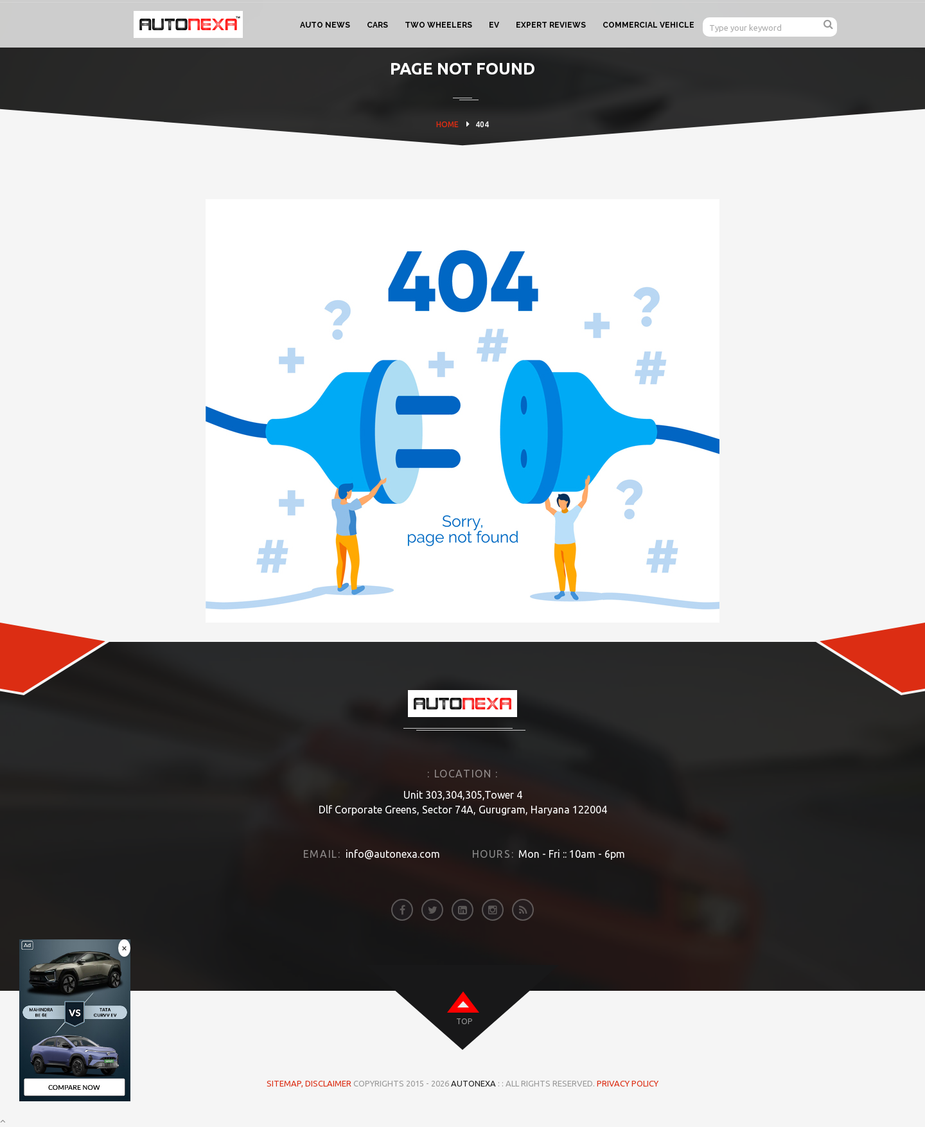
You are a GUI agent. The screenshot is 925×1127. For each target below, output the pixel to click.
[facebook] (402, 910)
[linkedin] (462, 910)
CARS (377, 25)
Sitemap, (286, 1083)
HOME (447, 124)
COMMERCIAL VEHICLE (648, 25)
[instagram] (493, 910)
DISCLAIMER (329, 1083)
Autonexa (473, 1083)
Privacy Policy (627, 1083)
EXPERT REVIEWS (551, 25)
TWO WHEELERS (438, 25)
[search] (828, 24)
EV (494, 25)
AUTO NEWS (325, 25)
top (464, 1021)
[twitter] (432, 910)
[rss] (523, 910)
